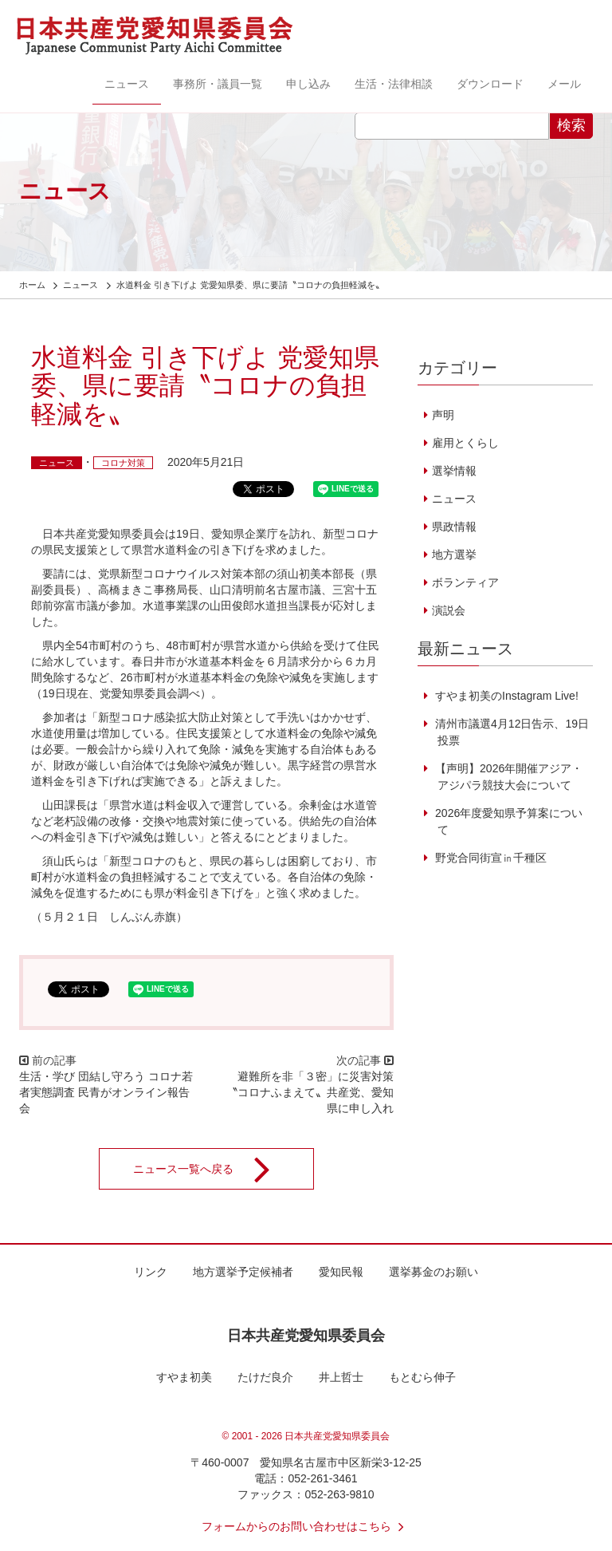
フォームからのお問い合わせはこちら (306, 1526)
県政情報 (454, 526)
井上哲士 (341, 1377)
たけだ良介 (265, 1377)
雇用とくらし (465, 442)
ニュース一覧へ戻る (212, 1169)
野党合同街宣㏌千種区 (489, 857)
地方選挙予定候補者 (243, 1271)
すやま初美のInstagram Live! (505, 695)
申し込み (308, 83)
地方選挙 (454, 554)
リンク (150, 1271)
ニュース (126, 83)
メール (564, 83)
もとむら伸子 (422, 1377)
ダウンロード (490, 83)
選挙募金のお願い (433, 1271)
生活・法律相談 (394, 83)
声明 (443, 414)
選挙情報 (454, 470)
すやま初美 (184, 1377)
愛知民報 (341, 1271)
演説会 (448, 610)
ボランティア (465, 582)
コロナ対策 (123, 463)
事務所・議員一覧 (217, 83)
